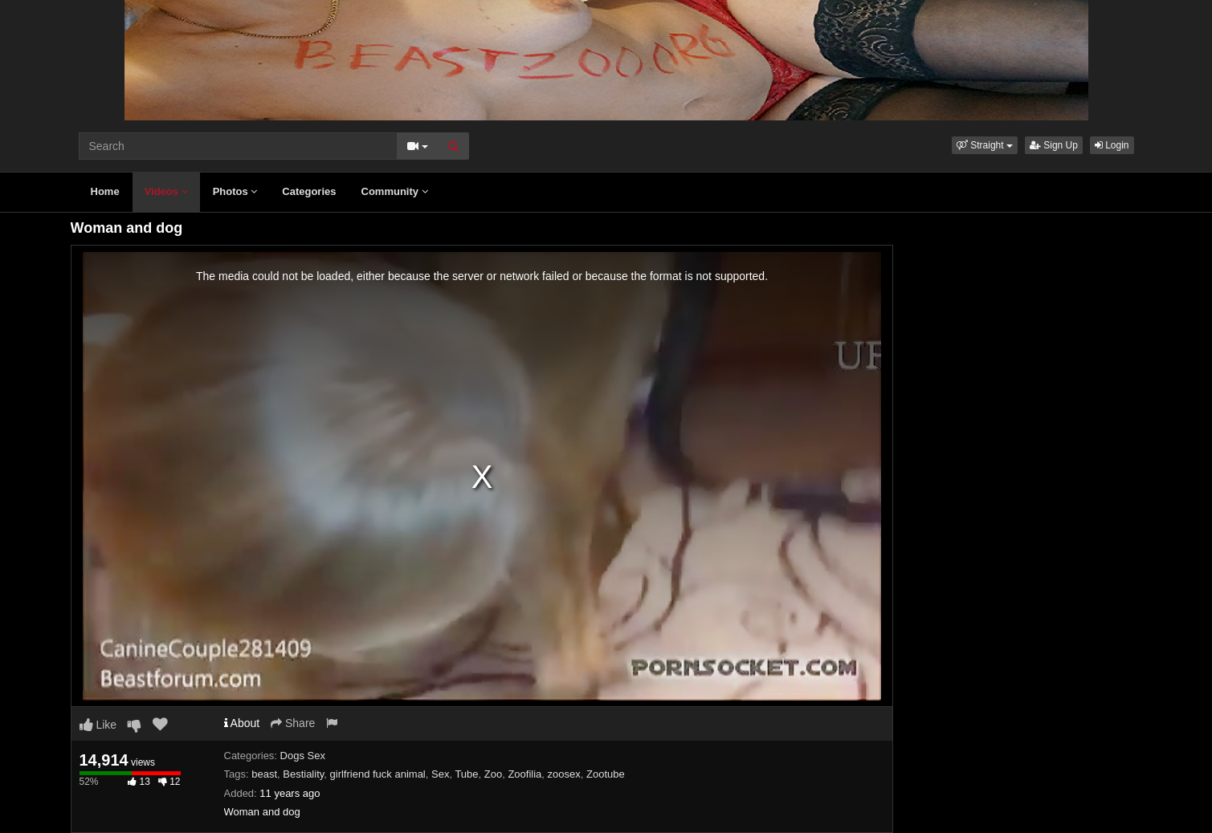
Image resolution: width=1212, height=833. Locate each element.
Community (394, 191)
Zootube (605, 774)
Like (98, 724)
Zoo (493, 774)
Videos (166, 191)
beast (264, 774)
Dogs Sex (302, 756)
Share (293, 723)
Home (105, 191)
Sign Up (1054, 145)
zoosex (564, 774)
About (242, 723)
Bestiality (303, 774)
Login (1112, 145)
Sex (440, 774)
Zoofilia (524, 774)
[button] (985, 145)
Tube (466, 774)
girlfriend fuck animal (378, 774)
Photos (235, 191)
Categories (309, 191)
